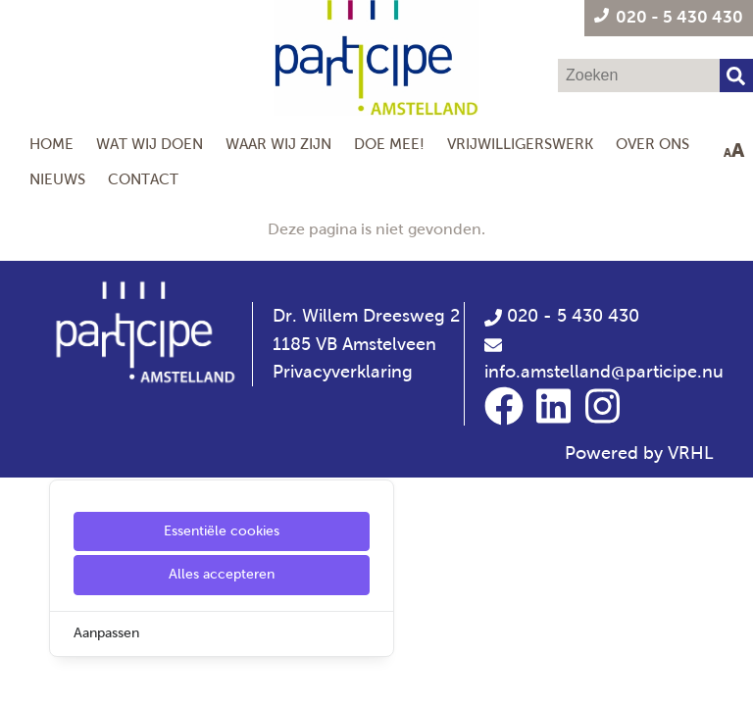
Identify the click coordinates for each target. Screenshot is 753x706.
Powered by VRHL (639, 453)
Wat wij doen (149, 143)
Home (51, 143)
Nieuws (57, 179)
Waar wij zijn (278, 143)
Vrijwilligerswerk (520, 143)
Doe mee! (389, 143)
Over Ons (652, 143)
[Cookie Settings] (22, 677)
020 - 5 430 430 (561, 316)
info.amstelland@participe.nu (604, 371)
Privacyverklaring (343, 371)
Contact (143, 179)
